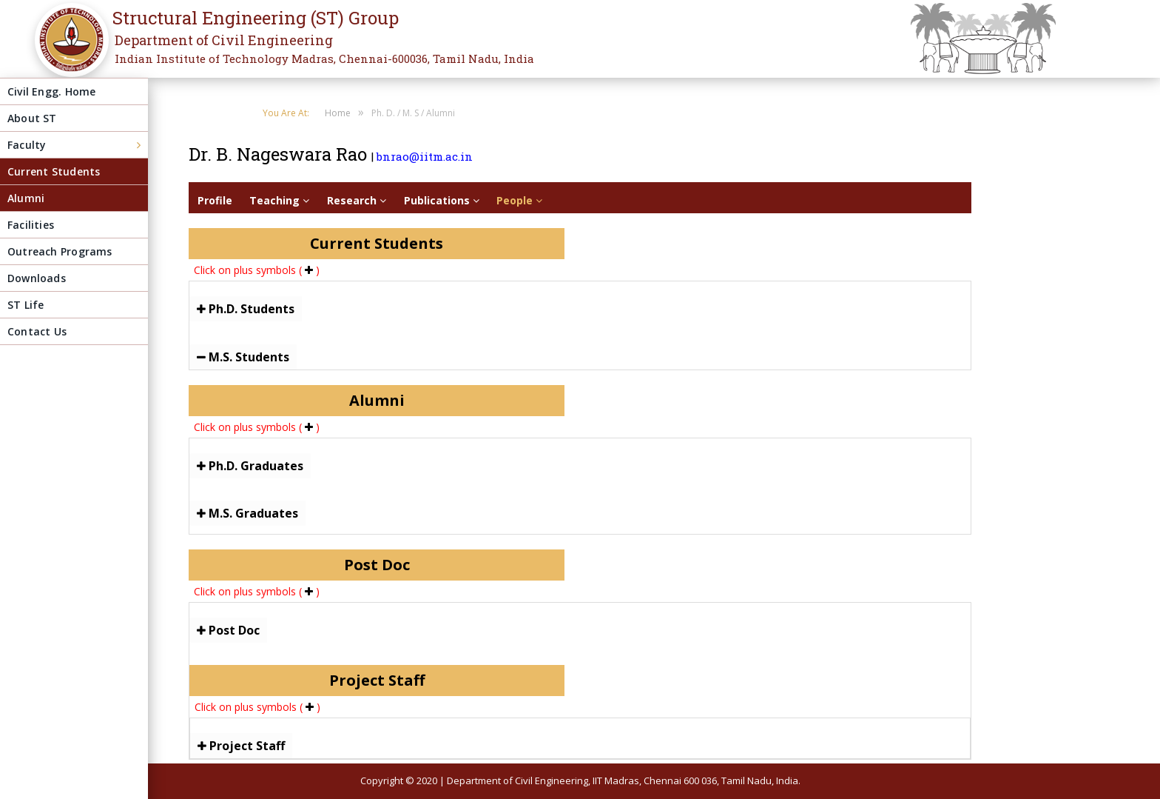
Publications (441, 200)
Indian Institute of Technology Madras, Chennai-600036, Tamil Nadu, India (324, 58)
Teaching (279, 200)
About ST (32, 118)
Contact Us (37, 331)
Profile (215, 200)
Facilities (30, 225)
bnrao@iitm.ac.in (425, 156)
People (519, 200)
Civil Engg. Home (51, 91)
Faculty (26, 145)
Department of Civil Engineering (224, 40)
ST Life (25, 305)
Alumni (25, 198)
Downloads (36, 278)
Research (356, 200)
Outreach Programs (59, 251)
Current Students (53, 171)
